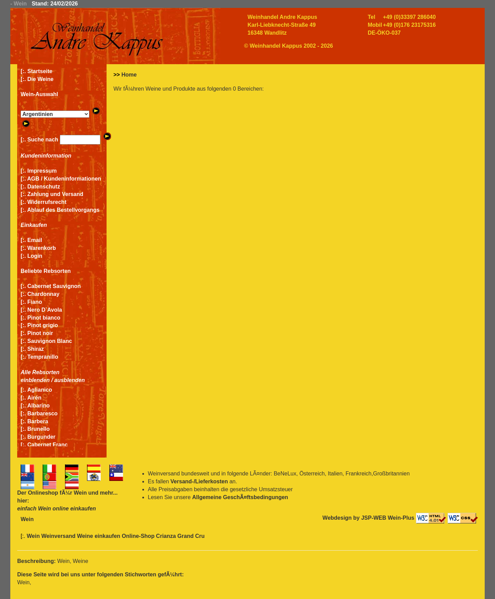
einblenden (35, 380)
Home (128, 75)
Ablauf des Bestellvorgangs (63, 210)
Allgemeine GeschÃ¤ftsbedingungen (240, 497)
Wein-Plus (401, 517)
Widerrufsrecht (47, 202)
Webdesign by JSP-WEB (354, 517)
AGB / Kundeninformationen (64, 179)
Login (35, 256)
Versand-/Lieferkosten (199, 481)
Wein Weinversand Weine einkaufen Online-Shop (91, 536)
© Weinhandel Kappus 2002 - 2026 (288, 46)
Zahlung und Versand (56, 194)
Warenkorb (42, 248)
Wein (80, 493)
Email (35, 240)
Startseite (40, 71)
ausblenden (69, 380)
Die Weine (41, 79)
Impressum (42, 171)
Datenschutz (44, 186)
